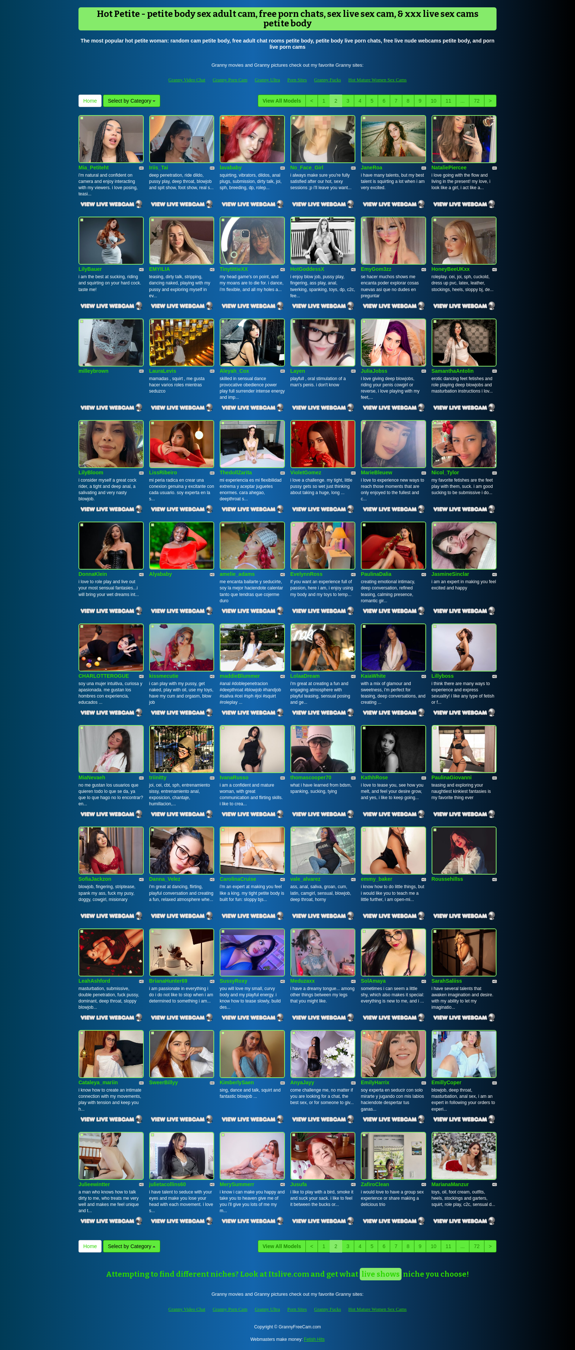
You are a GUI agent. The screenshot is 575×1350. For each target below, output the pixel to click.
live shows (381, 1274)
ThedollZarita (236, 472)
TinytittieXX (234, 269)
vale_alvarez (305, 879)
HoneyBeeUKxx (451, 269)
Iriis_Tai (158, 167)
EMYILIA (159, 269)
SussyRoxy (233, 981)
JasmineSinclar (450, 574)
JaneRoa (371, 167)
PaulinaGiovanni (452, 777)
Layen (297, 371)
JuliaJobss (374, 371)
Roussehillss (447, 879)
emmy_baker (376, 879)
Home (90, 101)
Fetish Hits (314, 1339)
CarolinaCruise (238, 879)
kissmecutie (164, 676)
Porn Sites (297, 79)
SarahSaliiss (447, 981)
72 (477, 101)
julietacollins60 (167, 1184)
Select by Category (131, 101)
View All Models (282, 101)
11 (448, 101)
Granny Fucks (327, 79)
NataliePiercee (449, 167)
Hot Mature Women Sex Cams (377, 79)
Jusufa (298, 1184)
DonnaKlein (92, 574)
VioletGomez (306, 472)
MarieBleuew (376, 472)
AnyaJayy (302, 1082)
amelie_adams (237, 574)
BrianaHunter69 (168, 981)
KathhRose (374, 777)
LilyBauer (90, 269)
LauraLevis (162, 371)
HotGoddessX (307, 269)
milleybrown (93, 371)
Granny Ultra (267, 79)
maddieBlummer (240, 676)
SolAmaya (373, 981)
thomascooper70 (311, 777)
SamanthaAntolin (453, 371)
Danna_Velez (165, 879)
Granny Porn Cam (230, 79)
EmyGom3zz (376, 269)
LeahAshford (94, 981)
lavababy (231, 167)
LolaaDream (305, 676)
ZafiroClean (375, 1184)
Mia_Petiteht (93, 167)
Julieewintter (94, 1184)
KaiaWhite (373, 676)
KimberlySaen (237, 1082)
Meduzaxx (302, 981)
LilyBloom (90, 472)
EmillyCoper (447, 1082)
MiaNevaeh (91, 777)
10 (433, 101)
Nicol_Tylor (445, 472)
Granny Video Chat (186, 79)
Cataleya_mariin (98, 1082)
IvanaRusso (234, 777)
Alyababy (160, 574)
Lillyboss (443, 676)
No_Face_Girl (306, 167)
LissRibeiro (163, 472)
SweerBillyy (163, 1082)
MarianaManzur (450, 1184)
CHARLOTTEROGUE (103, 676)
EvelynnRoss (306, 574)
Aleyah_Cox (234, 371)
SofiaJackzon (94, 879)
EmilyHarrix (375, 1082)
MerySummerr (237, 1184)
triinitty (157, 777)
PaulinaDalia (376, 574)
